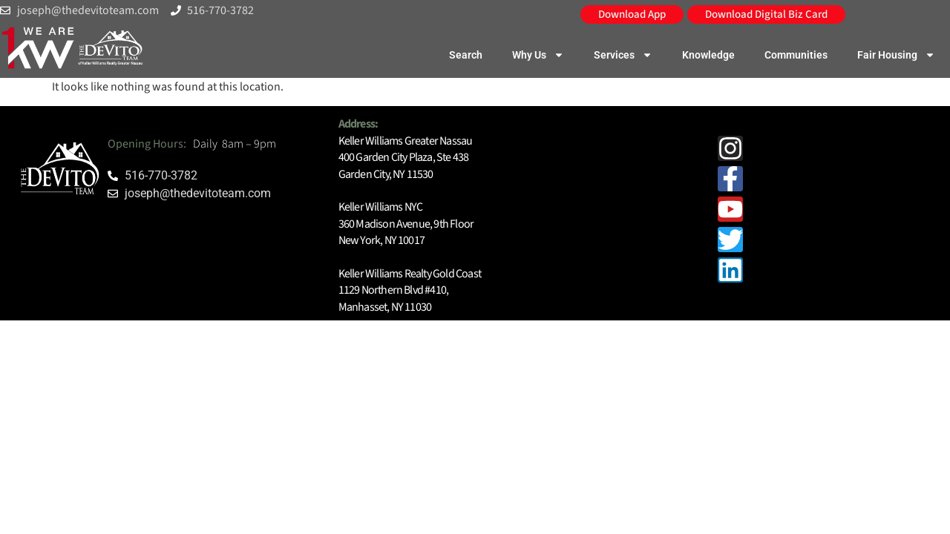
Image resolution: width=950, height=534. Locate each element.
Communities (796, 55)
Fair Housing (896, 54)
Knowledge (708, 55)
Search (465, 55)
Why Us (538, 54)
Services (623, 54)
